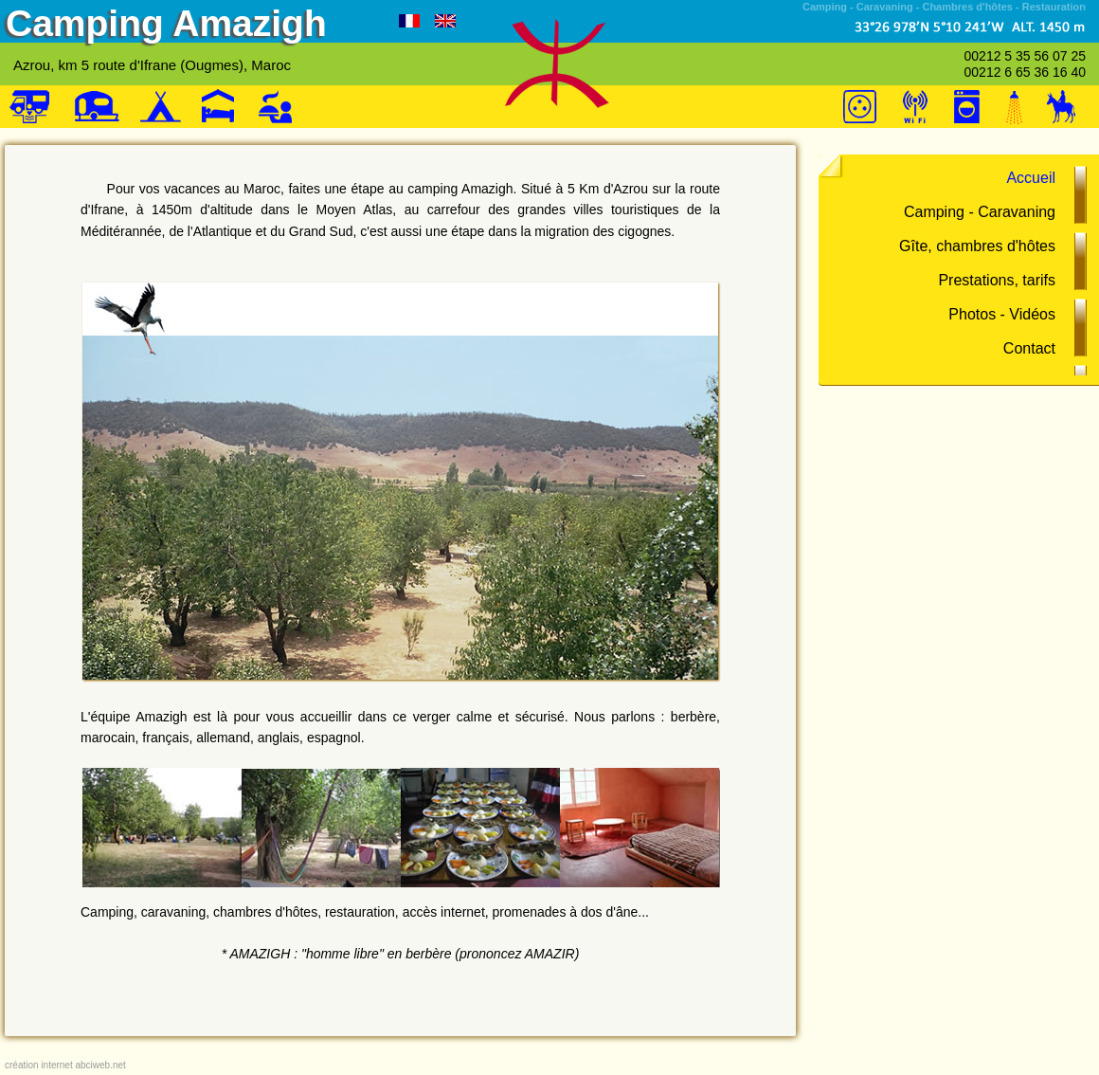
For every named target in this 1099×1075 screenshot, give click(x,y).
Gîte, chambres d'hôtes (977, 246)
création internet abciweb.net (65, 1065)
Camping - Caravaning (979, 212)
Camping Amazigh (166, 23)
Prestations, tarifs (996, 280)
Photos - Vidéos (1001, 314)
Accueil (1030, 178)
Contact (1029, 348)
